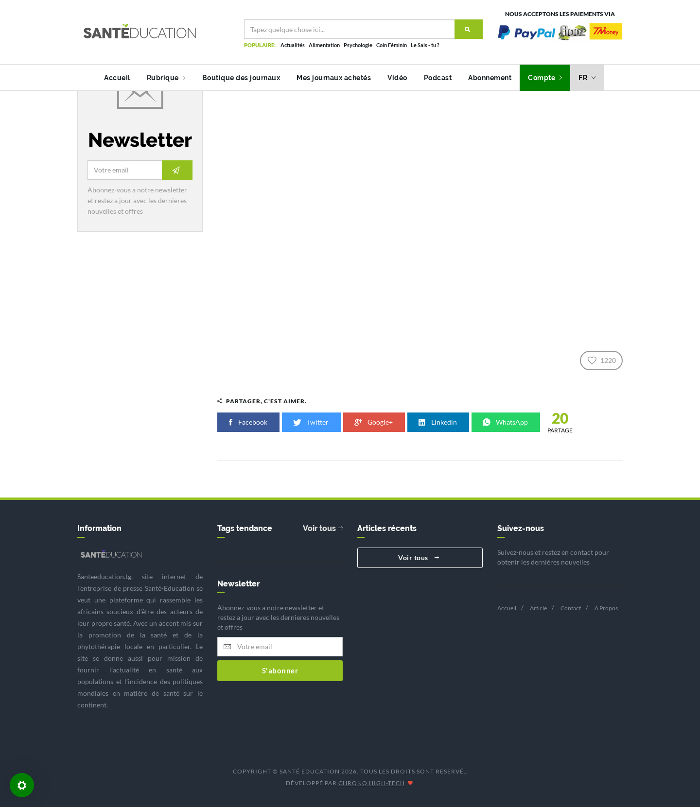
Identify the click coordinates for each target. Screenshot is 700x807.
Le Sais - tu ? (425, 45)
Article (538, 608)
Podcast (438, 78)
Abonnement (489, 78)
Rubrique (166, 78)
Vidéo (397, 78)
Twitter (311, 422)
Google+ (374, 422)
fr (587, 78)
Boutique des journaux (241, 78)
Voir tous (323, 528)
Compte (545, 78)
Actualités (292, 45)
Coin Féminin (391, 45)
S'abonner (280, 670)
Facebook (248, 422)
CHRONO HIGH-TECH (371, 783)
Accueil (117, 78)
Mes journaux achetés (334, 78)
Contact (570, 608)
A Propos (606, 608)
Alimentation (324, 45)
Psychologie (358, 45)
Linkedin (438, 422)
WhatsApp (506, 422)
